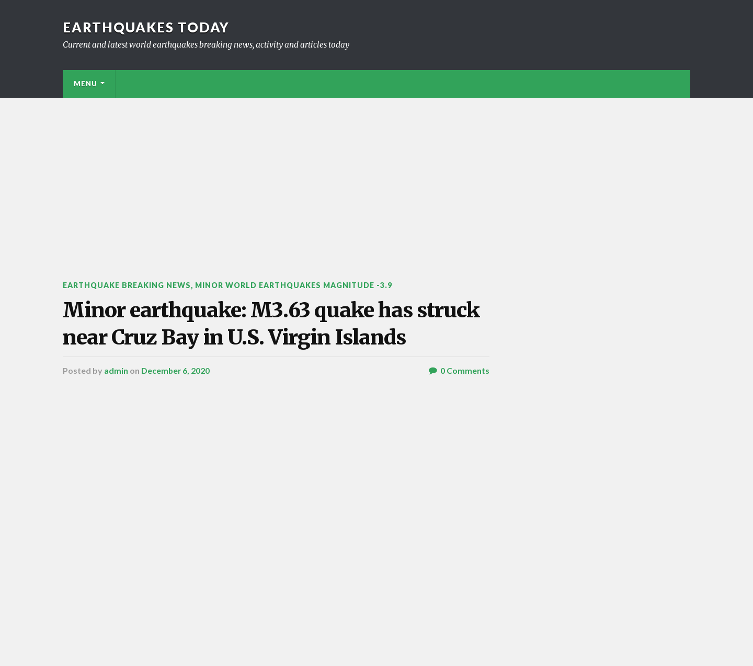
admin (116, 405)
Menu (85, 83)
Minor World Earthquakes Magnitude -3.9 (300, 285)
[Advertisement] (376, 176)
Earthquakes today (146, 27)
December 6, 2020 (176, 405)
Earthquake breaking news (129, 285)
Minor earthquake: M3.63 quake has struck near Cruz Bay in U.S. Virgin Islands (254, 340)
